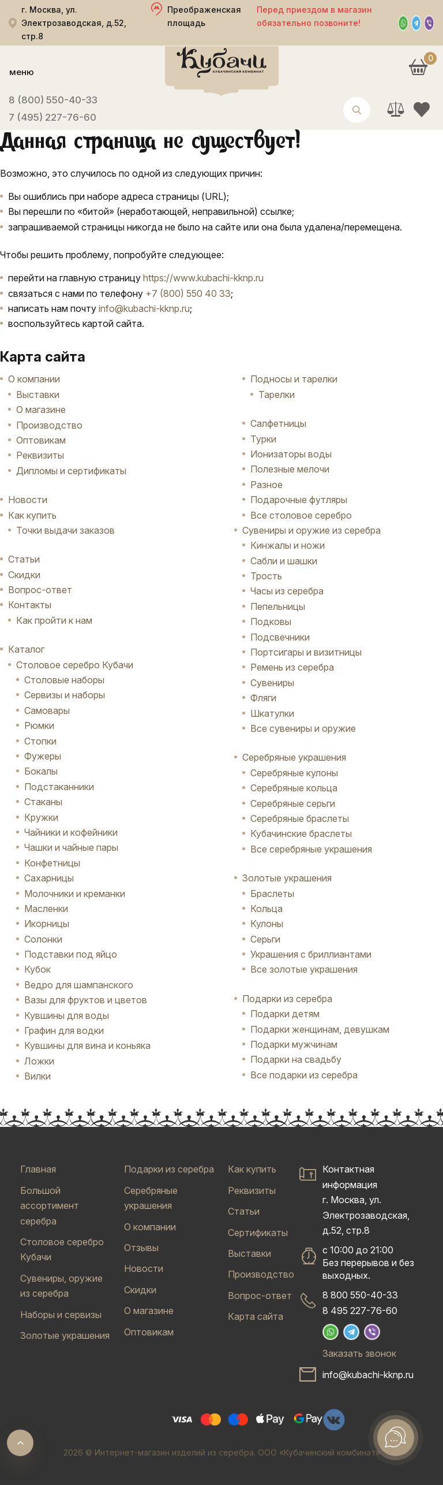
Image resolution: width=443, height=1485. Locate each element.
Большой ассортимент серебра (49, 1206)
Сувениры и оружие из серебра (311, 530)
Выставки (37, 394)
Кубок (37, 969)
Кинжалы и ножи (287, 545)
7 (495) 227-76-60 (52, 117)
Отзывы (141, 1247)
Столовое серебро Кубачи (74, 665)
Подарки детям (285, 1013)
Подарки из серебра (287, 998)
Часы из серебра (287, 591)
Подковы (270, 621)
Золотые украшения (287, 878)
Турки (263, 439)
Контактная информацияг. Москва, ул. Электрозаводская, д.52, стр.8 (366, 1199)
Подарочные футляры (298, 499)
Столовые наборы (64, 680)
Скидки (24, 574)
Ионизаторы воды (291, 454)
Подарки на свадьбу (295, 1059)
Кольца (266, 908)
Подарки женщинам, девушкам (319, 1029)
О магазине (41, 409)
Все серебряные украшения (311, 849)
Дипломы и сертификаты (71, 471)
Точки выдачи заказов (65, 530)
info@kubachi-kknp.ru (144, 308)
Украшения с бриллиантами (310, 954)
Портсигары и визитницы (306, 652)
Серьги (265, 939)
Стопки (40, 741)
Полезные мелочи (289, 469)
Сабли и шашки (283, 561)
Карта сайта (255, 1316)
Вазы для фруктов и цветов (85, 1000)
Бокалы (41, 771)
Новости (27, 499)
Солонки (43, 939)
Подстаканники (59, 786)
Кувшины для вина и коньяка (87, 1045)
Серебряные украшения (294, 757)
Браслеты (272, 893)
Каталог (26, 649)
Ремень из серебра (292, 667)
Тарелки (276, 394)
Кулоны (266, 923)
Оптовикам (41, 440)
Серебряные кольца (293, 788)
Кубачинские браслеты (301, 833)
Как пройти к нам (54, 620)
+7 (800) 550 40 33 (188, 293)
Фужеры (42, 756)
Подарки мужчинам (293, 1044)
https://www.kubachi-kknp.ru (203, 278)
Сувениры (272, 682)
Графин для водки (64, 1030)
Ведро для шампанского (78, 985)
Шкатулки (272, 713)
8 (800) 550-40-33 (53, 100)
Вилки (37, 1076)
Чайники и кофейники (71, 832)
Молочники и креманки (74, 893)
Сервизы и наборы (64, 695)
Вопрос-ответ (40, 590)
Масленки (46, 908)
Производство (49, 425)
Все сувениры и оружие (303, 728)
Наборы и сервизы (61, 1314)
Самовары (47, 710)
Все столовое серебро (301, 515)
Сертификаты (258, 1232)
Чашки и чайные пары (71, 847)
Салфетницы (278, 423)
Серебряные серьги (292, 803)
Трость (266, 576)
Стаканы (43, 801)
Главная (38, 1169)
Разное (266, 484)
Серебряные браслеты (299, 818)
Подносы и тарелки (293, 379)
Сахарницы (49, 878)
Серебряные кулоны (294, 773)
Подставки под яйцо (70, 954)
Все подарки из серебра (304, 1075)
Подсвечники (280, 637)
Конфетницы (52, 863)
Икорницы (46, 923)
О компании (34, 379)
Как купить (32, 515)
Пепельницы (277, 606)
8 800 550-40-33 (360, 1295)
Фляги (263, 698)
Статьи (24, 559)
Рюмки (39, 725)
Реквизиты (40, 455)
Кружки (41, 817)
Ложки (39, 1061)
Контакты (29, 605)
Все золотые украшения (304, 969)
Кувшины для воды (66, 1015)
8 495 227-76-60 (359, 1310)
